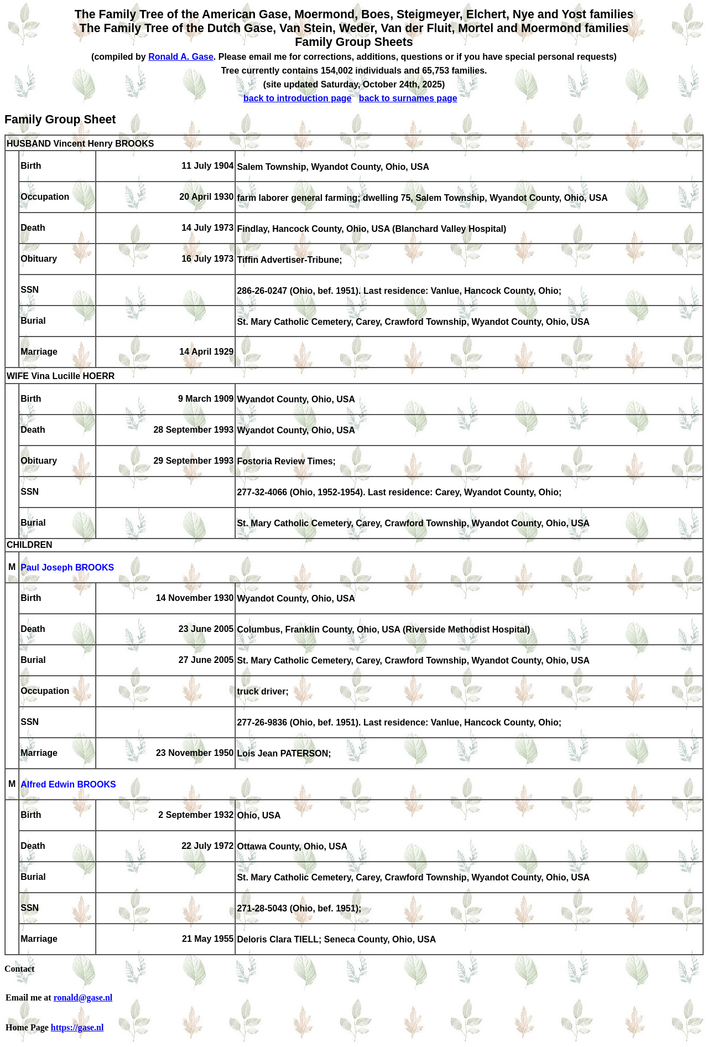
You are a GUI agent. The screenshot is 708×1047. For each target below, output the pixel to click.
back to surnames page (408, 98)
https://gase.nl (77, 1027)
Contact (19, 968)
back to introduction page (297, 98)
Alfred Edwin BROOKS (68, 785)
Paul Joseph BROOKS (67, 568)
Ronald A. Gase (181, 56)
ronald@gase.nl (83, 997)
